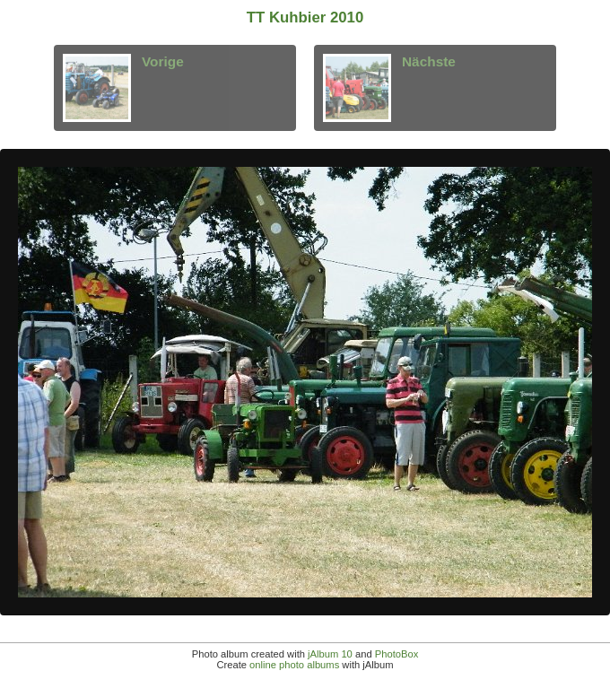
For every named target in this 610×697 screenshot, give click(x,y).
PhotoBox (397, 654)
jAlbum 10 (330, 654)
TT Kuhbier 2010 (305, 17)
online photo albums (294, 664)
